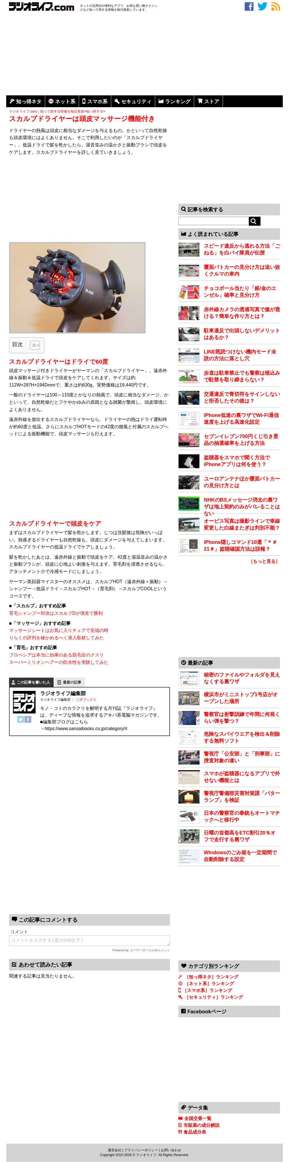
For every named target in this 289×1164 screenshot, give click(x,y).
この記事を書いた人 (33, 682)
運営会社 (114, 1150)
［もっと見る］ (264, 561)
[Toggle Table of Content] (32, 345)
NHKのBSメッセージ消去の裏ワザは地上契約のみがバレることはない (242, 506)
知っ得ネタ (28, 101)
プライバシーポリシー (141, 1150)
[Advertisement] (144, 54)
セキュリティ (136, 101)
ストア (211, 101)
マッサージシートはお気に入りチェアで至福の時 (58, 630)
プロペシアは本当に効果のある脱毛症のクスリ (56, 655)
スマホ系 (97, 101)
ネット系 (65, 101)
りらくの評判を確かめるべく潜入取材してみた (56, 637)
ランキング (178, 101)
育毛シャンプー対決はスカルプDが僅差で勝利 (56, 613)
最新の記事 (72, 682)
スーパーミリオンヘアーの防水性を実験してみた (58, 662)
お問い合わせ (171, 1150)
